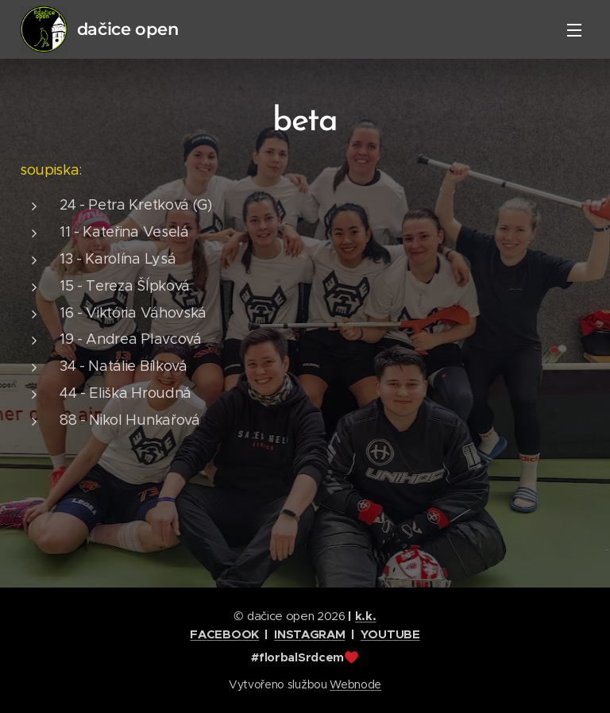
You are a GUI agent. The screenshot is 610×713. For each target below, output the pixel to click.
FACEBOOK (224, 634)
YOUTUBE (390, 634)
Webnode (355, 684)
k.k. (365, 615)
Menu (574, 30)
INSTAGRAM (309, 634)
